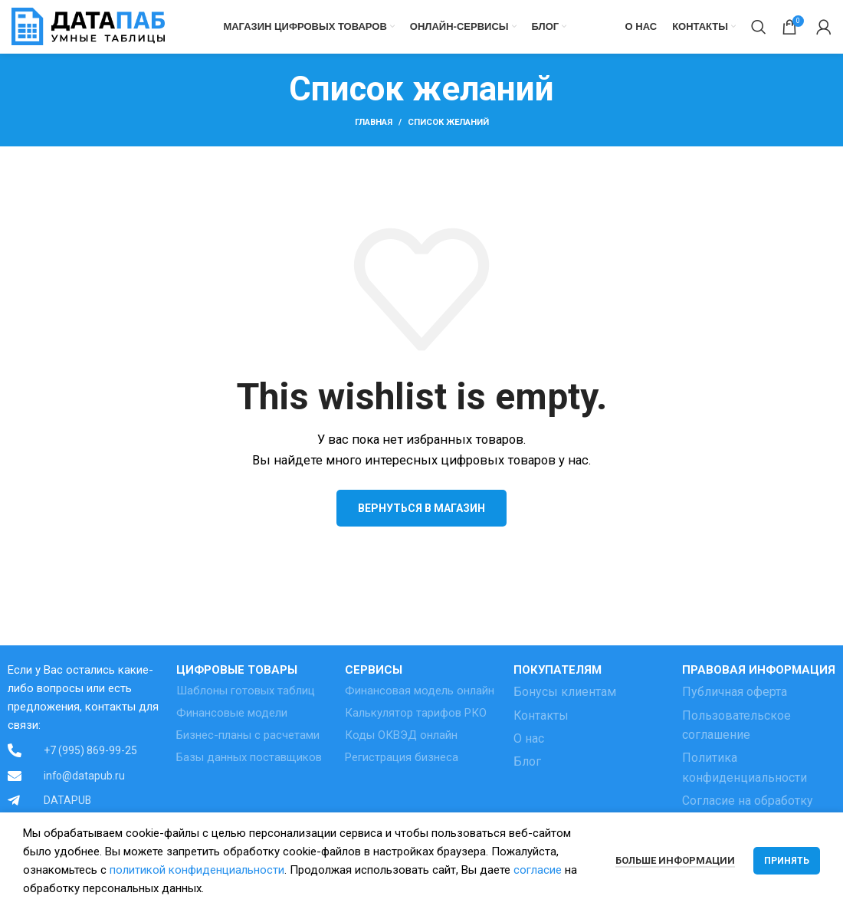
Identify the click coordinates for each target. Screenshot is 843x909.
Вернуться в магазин (421, 508)
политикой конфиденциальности (197, 870)
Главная (373, 123)
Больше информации (675, 860)
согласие (537, 870)
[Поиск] (758, 26)
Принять (786, 860)
